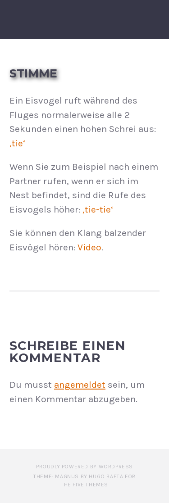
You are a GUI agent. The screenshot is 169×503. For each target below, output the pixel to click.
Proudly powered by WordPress (84, 466)
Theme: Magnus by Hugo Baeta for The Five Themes (84, 480)
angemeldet (79, 384)
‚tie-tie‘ (97, 209)
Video (89, 247)
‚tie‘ (17, 143)
